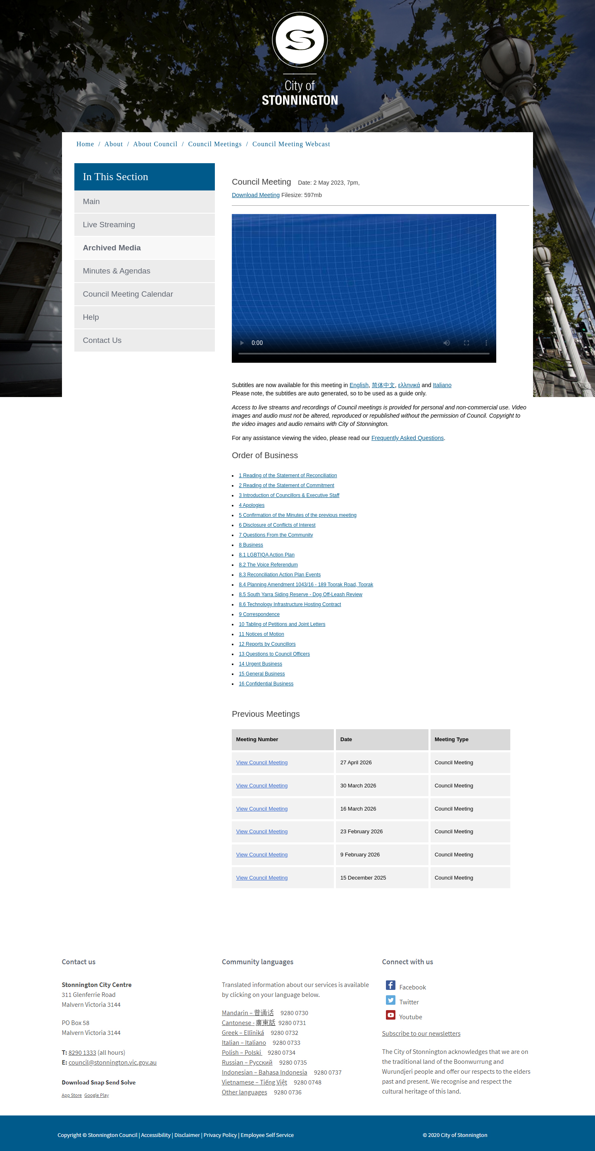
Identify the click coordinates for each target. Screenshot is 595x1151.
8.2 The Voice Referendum (268, 565)
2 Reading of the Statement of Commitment (286, 485)
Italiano (442, 385)
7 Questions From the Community (276, 535)
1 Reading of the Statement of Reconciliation (288, 475)
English (359, 385)
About (114, 143)
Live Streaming (109, 224)
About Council (155, 143)
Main (91, 201)
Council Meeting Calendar (128, 294)
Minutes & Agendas (116, 270)
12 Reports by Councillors (267, 644)
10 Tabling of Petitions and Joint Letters (282, 624)
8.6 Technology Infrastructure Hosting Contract (290, 604)
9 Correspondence (259, 614)
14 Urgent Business (260, 664)
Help (91, 317)
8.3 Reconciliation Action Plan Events (280, 575)
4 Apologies (251, 505)
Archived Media (111, 247)
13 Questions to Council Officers (274, 654)
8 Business (251, 545)
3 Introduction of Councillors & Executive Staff (289, 495)
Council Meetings (215, 143)
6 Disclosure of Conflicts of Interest (277, 525)
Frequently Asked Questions (407, 438)
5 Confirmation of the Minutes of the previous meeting (298, 515)
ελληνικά (409, 385)
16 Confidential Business (266, 684)
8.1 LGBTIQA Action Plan (267, 555)
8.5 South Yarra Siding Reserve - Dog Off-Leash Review (300, 594)
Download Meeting (256, 195)
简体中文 (383, 385)
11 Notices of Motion (261, 634)
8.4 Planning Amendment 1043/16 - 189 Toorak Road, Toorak (306, 584)
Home (86, 143)
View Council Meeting (262, 762)
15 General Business (262, 674)
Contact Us (102, 340)
